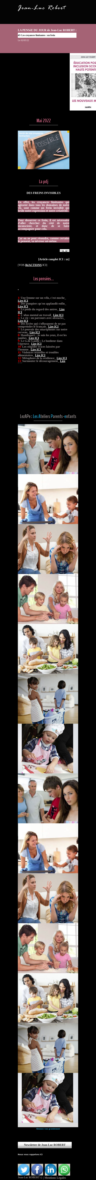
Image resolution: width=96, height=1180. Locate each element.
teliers (45, 416)
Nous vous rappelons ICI (30, 1154)
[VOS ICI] (32, 265)
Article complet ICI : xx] (53, 259)
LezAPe (25, 416)
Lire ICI (23, 322)
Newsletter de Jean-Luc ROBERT (45, 1144)
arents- (58, 416)
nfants (71, 416)
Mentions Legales (55, 1177)
